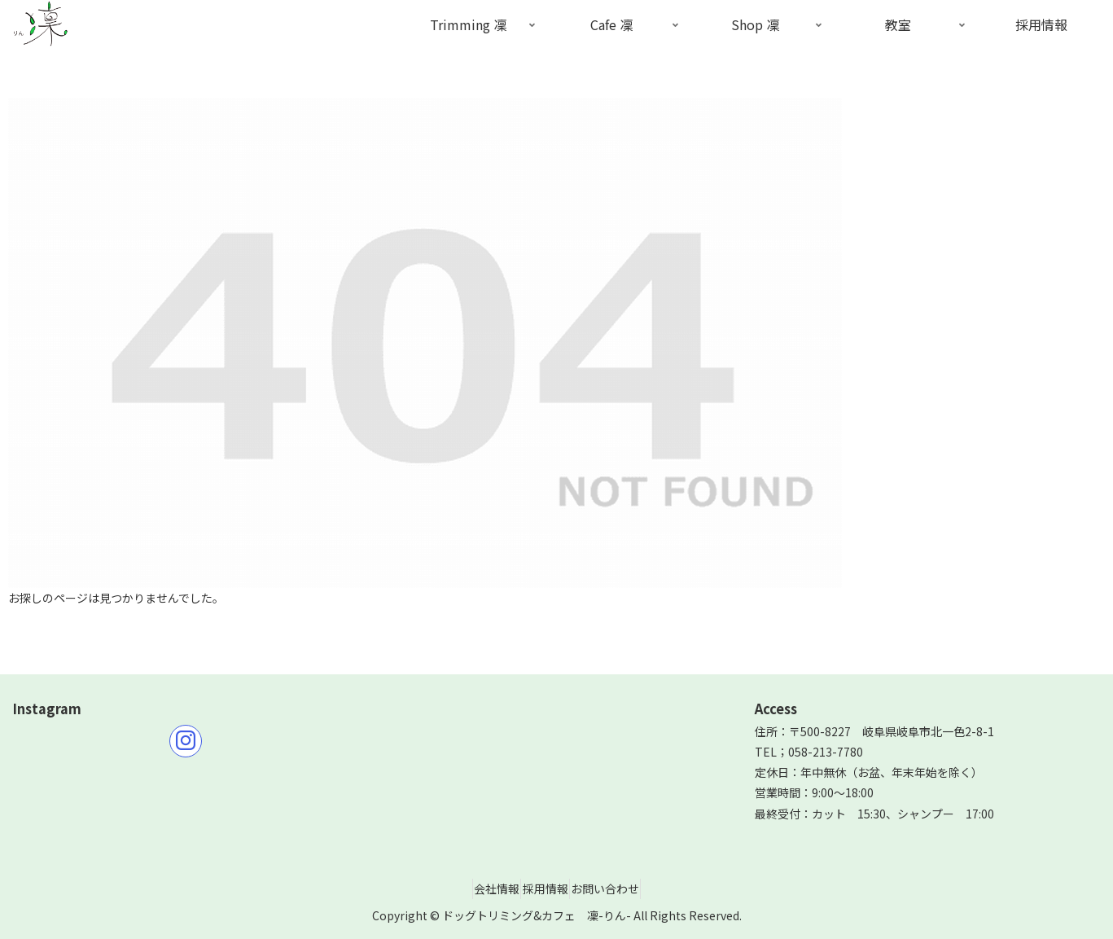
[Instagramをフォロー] (185, 741)
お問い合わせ (619, 888)
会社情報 (483, 888)
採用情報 (545, 888)
